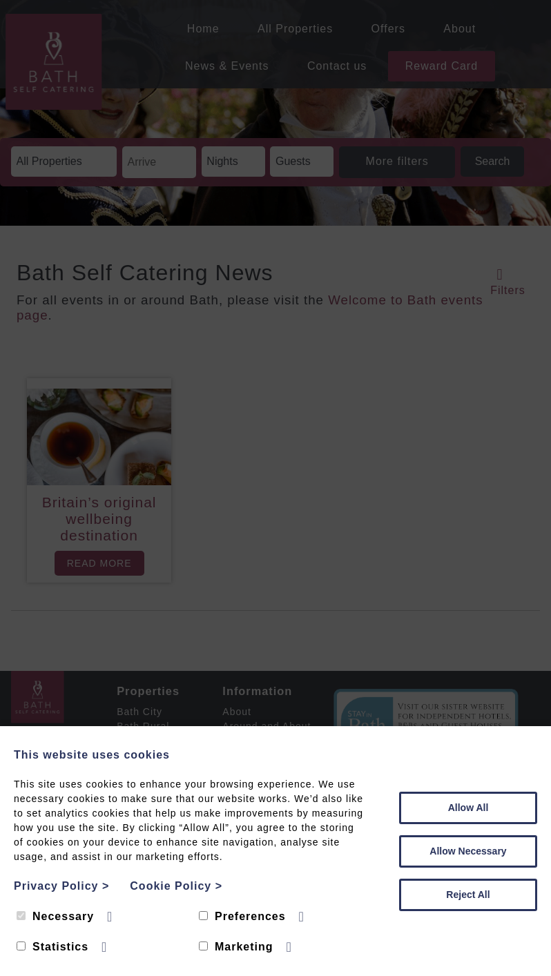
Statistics (52, 947)
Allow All (468, 807)
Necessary (55, 916)
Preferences (242, 916)
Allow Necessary (467, 851)
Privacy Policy (61, 886)
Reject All (468, 894)
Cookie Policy (176, 886)
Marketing (236, 947)
